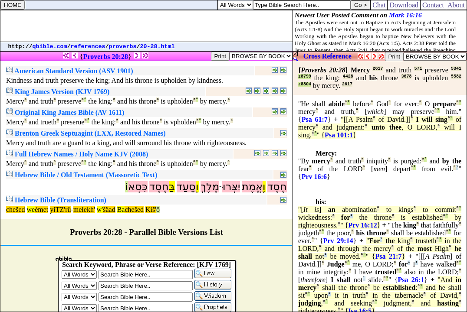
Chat (379, 5)
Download (404, 5)
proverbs (123, 46)
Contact (433, 5)
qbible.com (50, 46)
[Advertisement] (146, 26)
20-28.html (157, 46)
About (456, 5)
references (88, 46)
